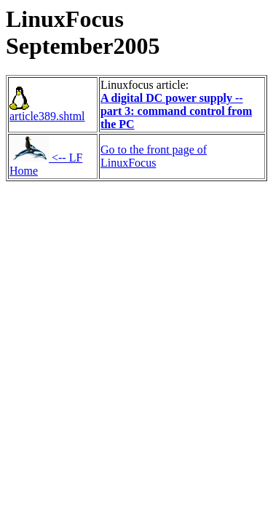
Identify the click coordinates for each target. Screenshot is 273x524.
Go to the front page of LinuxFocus (153, 156)
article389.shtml (47, 111)
